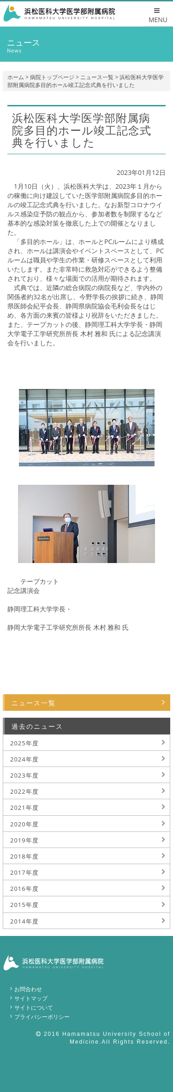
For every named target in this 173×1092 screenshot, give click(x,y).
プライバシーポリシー (42, 1017)
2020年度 (24, 824)
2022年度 (24, 791)
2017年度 (24, 872)
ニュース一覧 (96, 77)
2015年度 (24, 904)
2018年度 (24, 856)
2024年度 (24, 759)
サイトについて (33, 1007)
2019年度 (24, 840)
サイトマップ (31, 998)
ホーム (15, 77)
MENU (158, 15)
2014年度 (24, 921)
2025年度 (24, 743)
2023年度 (24, 775)
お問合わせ (28, 989)
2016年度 (24, 888)
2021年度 (24, 807)
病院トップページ (52, 77)
